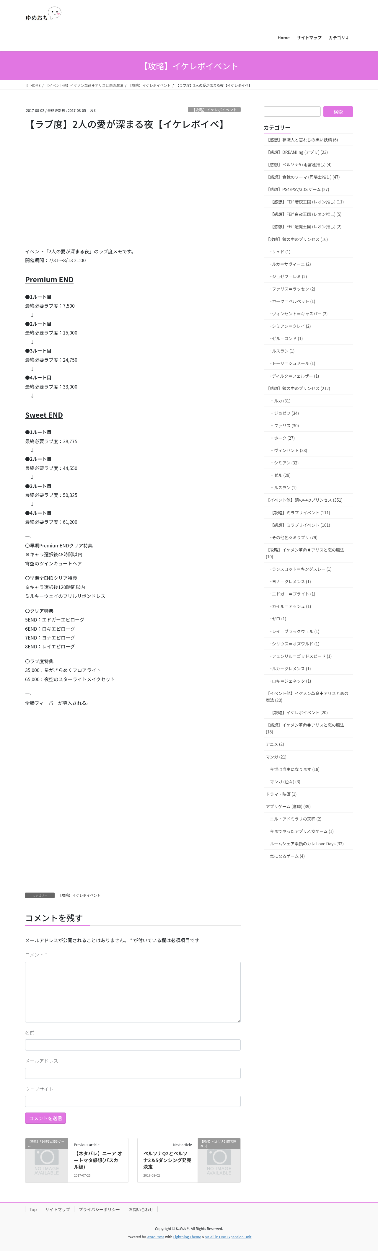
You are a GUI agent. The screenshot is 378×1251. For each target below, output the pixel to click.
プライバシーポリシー (99, 1209)
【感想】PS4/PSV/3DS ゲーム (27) (297, 189)
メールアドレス (41, 1060)
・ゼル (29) (280, 475)
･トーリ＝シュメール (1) (292, 363)
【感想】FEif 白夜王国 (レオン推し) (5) (305, 214)
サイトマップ (57, 1209)
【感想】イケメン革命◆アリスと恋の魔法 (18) (305, 728)
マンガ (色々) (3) (285, 781)
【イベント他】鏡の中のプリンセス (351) (304, 500)
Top (33, 1209)
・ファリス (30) (284, 425)
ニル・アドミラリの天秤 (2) (295, 819)
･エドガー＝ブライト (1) (292, 594)
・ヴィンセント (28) (288, 450)
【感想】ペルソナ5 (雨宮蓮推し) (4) (299, 164)
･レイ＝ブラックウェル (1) (294, 631)
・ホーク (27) (282, 438)
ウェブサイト (39, 1088)
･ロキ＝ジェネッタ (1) (290, 681)
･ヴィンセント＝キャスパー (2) (299, 314)
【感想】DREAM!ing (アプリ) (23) (297, 152)
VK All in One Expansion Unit (228, 1236)
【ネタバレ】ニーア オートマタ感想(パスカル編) (98, 1160)
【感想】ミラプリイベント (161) (300, 525)
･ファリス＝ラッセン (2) (292, 289)
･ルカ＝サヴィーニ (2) (290, 264)
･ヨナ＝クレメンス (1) (290, 581)
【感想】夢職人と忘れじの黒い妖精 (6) (302, 140)
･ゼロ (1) (278, 619)
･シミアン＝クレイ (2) (290, 326)
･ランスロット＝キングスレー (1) (301, 569)
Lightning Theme (187, 1236)
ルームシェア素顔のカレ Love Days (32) (307, 843)
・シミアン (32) (284, 463)
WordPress (155, 1236)
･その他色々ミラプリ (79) (293, 537)
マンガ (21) (276, 757)
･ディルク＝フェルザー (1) (294, 376)
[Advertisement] (69, 198)
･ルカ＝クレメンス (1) (290, 668)
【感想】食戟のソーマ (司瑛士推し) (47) (303, 177)
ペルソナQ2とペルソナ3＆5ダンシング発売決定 (167, 1160)
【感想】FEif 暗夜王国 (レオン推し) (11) (307, 202)
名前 (30, 1032)
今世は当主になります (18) (295, 769)
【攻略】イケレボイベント (214, 109)
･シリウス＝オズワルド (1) (294, 644)
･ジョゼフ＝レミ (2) (288, 276)
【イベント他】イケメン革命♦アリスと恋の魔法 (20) (307, 696)
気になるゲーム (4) (287, 856)
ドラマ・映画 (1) (281, 794)
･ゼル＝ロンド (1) (286, 338)
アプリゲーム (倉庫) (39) (288, 806)
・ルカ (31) (280, 401)
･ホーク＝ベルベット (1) (292, 301)
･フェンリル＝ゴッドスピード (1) (301, 656)
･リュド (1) (280, 252)
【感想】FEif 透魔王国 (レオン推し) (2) (305, 226)
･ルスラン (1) (282, 351)
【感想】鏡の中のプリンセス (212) (298, 388)
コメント (36, 954)
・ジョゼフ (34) (284, 413)
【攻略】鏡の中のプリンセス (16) (297, 239)
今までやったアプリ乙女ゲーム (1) (302, 831)
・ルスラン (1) (283, 487)
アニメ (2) (275, 744)
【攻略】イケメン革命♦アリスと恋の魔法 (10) (305, 553)
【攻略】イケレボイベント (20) (299, 712)
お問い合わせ (140, 1209)
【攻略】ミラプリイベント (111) (300, 513)
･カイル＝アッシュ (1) (290, 606)
